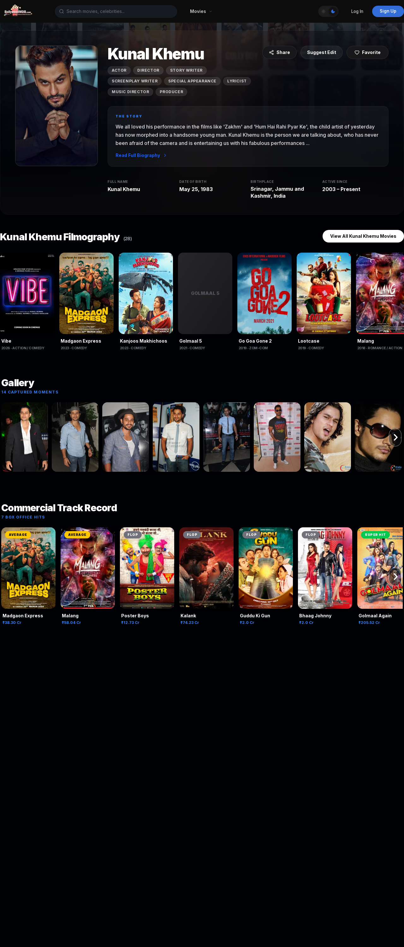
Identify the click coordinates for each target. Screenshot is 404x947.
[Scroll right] (395, 437)
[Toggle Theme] (328, 11)
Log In (357, 11)
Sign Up (388, 11)
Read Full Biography (142, 155)
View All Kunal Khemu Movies (363, 236)
